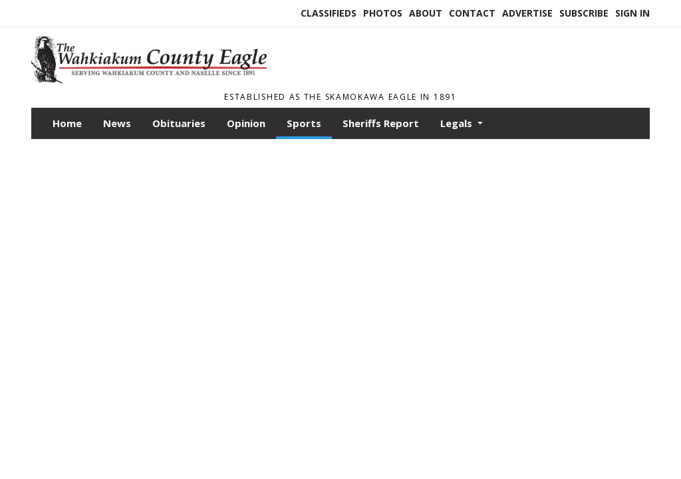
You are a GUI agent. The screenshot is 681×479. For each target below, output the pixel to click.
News (117, 123)
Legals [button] (457, 123)
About (425, 13)
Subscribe (584, 13)
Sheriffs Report (380, 123)
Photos (382, 13)
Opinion (246, 123)
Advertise (527, 13)
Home (67, 123)
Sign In (632, 13)
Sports (304, 123)
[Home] (154, 79)
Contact (472, 13)
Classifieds (328, 13)
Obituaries (178, 123)
